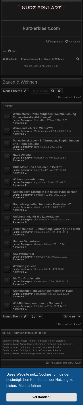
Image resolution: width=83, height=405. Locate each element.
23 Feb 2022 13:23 (55, 207)
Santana (38, 194)
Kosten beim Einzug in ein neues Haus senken (45, 191)
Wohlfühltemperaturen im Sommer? (37, 303)
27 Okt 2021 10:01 (57, 256)
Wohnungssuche (24, 266)
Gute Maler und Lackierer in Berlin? (37, 167)
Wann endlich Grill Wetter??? (33, 128)
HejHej (37, 244)
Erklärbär (39, 306)
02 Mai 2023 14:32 (52, 146)
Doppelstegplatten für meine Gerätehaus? (42, 204)
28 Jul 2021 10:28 (59, 293)
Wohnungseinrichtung (28, 179)
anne (36, 146)
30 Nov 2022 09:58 (55, 157)
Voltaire (38, 207)
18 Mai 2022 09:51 (56, 182)
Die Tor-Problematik (26, 278)
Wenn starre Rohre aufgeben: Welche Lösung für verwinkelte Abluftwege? (44, 115)
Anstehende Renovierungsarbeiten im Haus (43, 290)
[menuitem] (72, 41)
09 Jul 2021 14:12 (56, 306)
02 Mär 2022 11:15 (56, 194)
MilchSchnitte (41, 131)
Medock (38, 157)
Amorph (38, 170)
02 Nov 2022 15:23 (55, 170)
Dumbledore (40, 219)
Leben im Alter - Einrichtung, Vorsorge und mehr (46, 229)
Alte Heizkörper (23, 253)
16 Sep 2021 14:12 (57, 281)
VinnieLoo (39, 232)
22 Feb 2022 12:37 (60, 219)
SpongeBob (40, 293)
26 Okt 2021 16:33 (54, 269)
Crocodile (39, 120)
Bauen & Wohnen (19, 82)
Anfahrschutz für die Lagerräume (36, 216)
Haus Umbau (22, 154)
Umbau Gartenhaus (26, 241)
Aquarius (38, 182)
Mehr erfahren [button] (30, 386)
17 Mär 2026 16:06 (57, 120)
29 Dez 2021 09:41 (57, 232)
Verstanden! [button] (41, 397)
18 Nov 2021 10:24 (54, 244)
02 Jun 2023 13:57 (61, 131)
